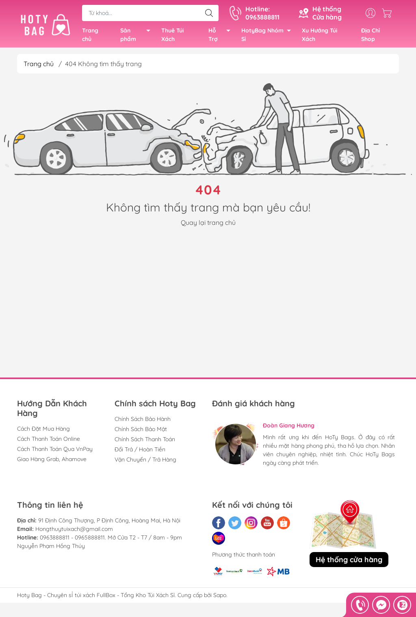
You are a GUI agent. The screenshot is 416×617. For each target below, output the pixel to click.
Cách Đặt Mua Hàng (43, 431)
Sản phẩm (137, 36)
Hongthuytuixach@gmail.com (74, 531)
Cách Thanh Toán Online (48, 441)
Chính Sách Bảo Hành (143, 421)
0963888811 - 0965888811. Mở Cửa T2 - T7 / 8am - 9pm (111, 540)
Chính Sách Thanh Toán (145, 441)
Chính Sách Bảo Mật (141, 431)
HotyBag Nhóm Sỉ (268, 36)
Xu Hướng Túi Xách (319, 36)
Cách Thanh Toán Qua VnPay (55, 451)
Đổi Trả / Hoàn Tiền (140, 451)
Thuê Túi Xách (172, 36)
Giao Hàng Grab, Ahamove (52, 461)
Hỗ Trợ (221, 36)
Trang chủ (90, 36)
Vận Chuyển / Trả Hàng (145, 462)
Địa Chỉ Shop (370, 36)
